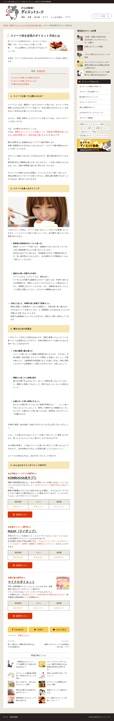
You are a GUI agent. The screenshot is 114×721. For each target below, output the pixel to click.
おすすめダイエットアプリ (91, 112)
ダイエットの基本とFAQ (90, 86)
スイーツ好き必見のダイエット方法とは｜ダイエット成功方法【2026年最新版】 (27, 1)
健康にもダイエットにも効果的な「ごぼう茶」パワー (56, 645)
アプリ (68, 17)
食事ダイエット (24, 635)
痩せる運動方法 (87, 107)
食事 (29, 17)
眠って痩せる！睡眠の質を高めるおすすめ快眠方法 (21, 645)
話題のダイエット (102, 128)
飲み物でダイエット (88, 97)
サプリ (45, 17)
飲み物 (37, 17)
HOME (5, 25)
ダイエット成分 (85, 128)
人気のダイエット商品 (88, 132)
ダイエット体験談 (86, 118)
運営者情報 (14, 717)
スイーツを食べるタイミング (24, 81)
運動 (23, 17)
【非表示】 (41, 71)
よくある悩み (56, 17)
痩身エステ (84, 124)
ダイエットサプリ (87, 102)
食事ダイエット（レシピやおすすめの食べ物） (26, 25)
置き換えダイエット (87, 135)
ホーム (5, 717)
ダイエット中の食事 (89, 92)
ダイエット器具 (98, 124)
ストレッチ (103, 135)
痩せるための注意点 (21, 84)
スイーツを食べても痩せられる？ (26, 77)
